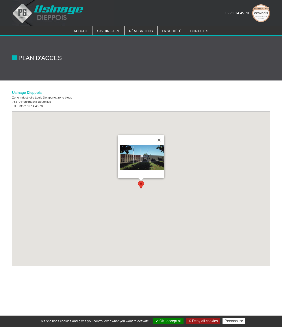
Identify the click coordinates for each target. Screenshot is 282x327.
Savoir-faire (108, 31)
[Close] (159, 140)
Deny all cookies (203, 321)
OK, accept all (168, 321)
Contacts (199, 31)
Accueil (81, 31)
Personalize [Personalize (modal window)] (234, 321)
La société (171, 31)
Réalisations (141, 31)
